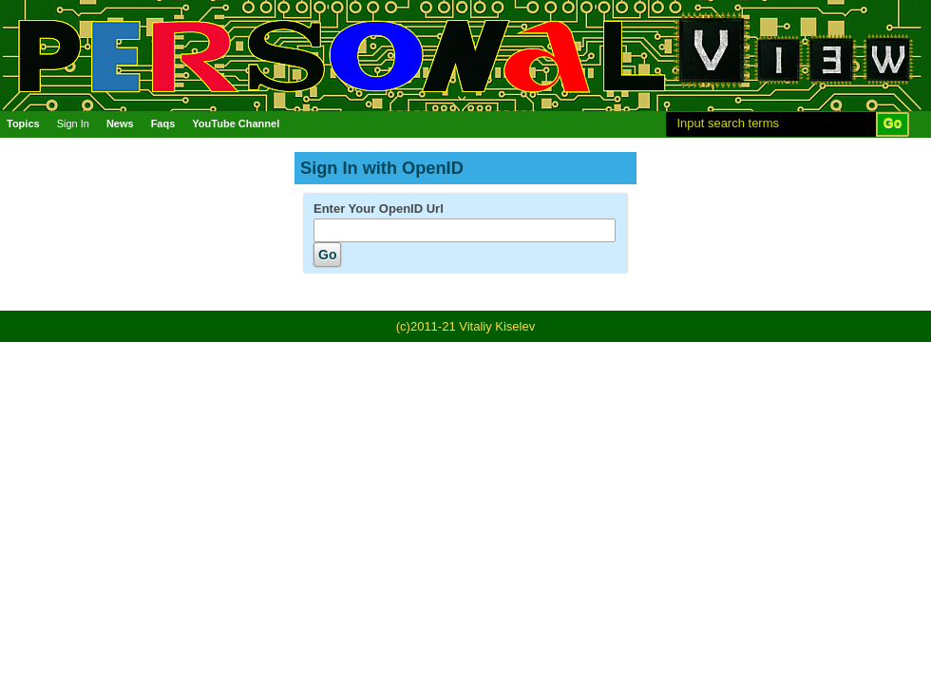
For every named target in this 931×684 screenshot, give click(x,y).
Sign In (73, 123)
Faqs (163, 123)
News (120, 123)
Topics (23, 123)
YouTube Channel (235, 123)
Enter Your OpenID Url (379, 208)
